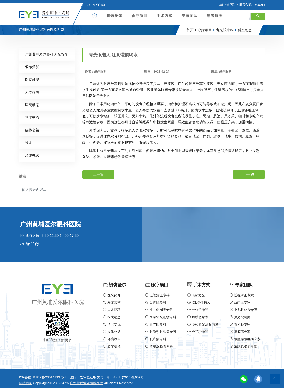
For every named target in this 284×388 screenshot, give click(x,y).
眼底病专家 (240, 329)
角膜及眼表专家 (243, 344)
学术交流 (32, 115)
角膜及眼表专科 (159, 344)
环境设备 (112, 336)
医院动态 (32, 102)
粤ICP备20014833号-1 (49, 375)
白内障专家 (240, 300)
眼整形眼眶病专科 (160, 329)
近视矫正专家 (242, 293)
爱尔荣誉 (32, 64)
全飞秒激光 (197, 329)
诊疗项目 (140, 15)
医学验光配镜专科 (160, 314)
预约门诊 (96, 5)
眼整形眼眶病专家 (245, 336)
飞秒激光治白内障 (202, 322)
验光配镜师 (240, 314)
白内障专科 (155, 300)
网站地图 (25, 380)
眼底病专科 (155, 336)
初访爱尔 (114, 15)
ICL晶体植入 (198, 300)
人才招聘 (32, 89)
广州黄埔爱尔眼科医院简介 (46, 52)
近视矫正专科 (157, 293)
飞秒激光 (196, 293)
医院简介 (112, 293)
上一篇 (98, 172)
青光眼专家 (240, 322)
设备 (28, 140)
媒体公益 (32, 127)
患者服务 (215, 15)
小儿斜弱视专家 (243, 307)
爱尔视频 (32, 153)
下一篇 (249, 172)
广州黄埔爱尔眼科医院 (86, 380)
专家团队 (190, 15)
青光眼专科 (225, 27)
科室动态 (245, 27)
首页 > (192, 27)
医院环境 (32, 77)
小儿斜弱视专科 (159, 307)
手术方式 (165, 15)
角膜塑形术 (197, 314)
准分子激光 (197, 307)
